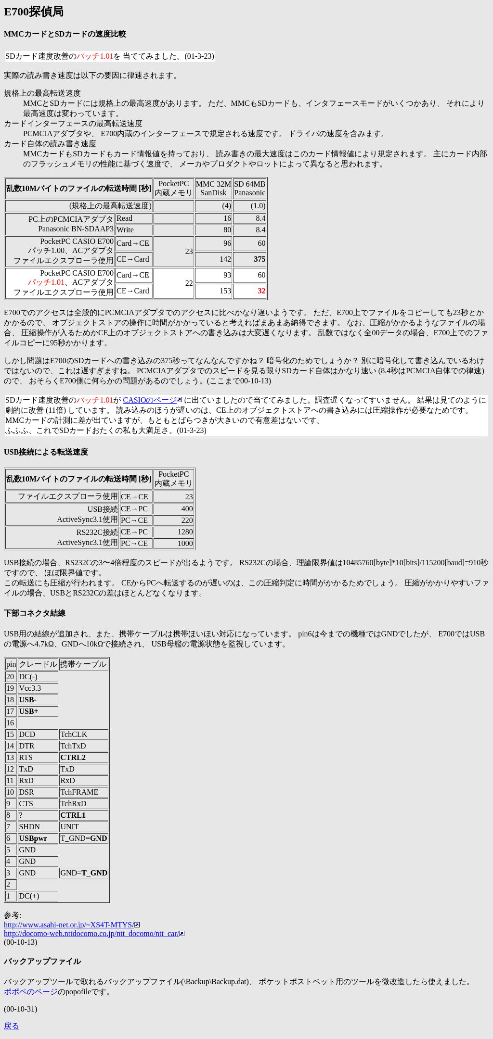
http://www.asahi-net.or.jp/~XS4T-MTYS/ (72, 925)
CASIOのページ (152, 400)
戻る (11, 1026)
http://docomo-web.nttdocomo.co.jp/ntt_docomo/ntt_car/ (94, 933)
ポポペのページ (31, 992)
